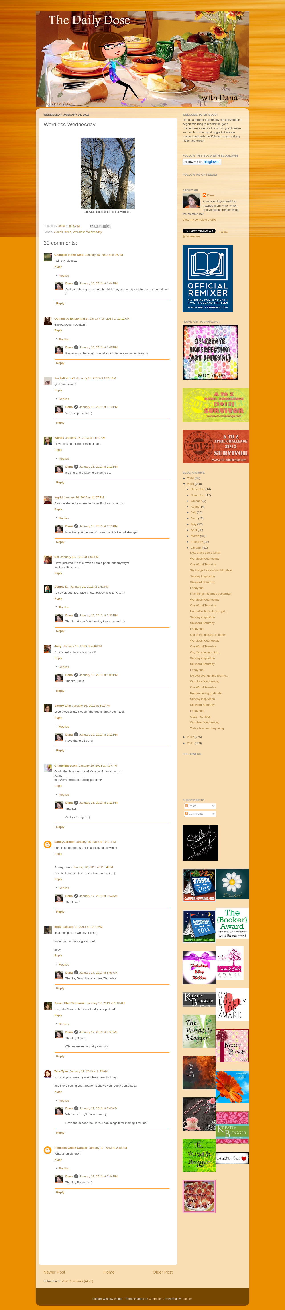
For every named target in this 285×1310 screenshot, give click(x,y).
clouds (58, 232)
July (194, 512)
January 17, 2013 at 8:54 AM (98, 896)
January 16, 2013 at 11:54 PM (93, 867)
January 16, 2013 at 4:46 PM (82, 646)
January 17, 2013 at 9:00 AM (98, 1108)
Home (108, 1272)
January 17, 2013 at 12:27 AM (82, 926)
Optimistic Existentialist (71, 318)
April (194, 530)
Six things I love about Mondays (211, 570)
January (196, 547)
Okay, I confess (200, 716)
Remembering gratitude (206, 693)
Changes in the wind (68, 254)
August (196, 506)
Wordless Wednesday (87, 232)
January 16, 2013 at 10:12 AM (109, 318)
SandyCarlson (64, 841)
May (194, 524)
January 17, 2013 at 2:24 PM (98, 1176)
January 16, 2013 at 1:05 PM (98, 347)
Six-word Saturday (202, 582)
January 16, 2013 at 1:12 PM (98, 466)
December (198, 489)
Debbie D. (61, 586)
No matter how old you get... (209, 611)
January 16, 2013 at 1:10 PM (98, 407)
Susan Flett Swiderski (70, 1003)
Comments (194, 813)
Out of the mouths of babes (208, 634)
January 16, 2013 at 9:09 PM (98, 675)
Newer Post (54, 1272)
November (198, 495)
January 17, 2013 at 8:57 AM (98, 1032)
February (197, 541)
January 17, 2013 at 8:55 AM (98, 972)
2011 (191, 743)
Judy (58, 646)
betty (57, 926)
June (194, 518)
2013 (191, 484)
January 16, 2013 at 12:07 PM (84, 497)
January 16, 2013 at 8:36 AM (104, 254)
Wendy (59, 437)
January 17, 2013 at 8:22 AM (89, 1071)
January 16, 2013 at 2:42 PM (89, 586)
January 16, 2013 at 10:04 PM (96, 841)
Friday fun (197, 588)
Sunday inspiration (202, 576)
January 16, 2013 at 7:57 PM (98, 765)
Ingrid (58, 497)
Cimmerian (156, 1298)
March (195, 536)
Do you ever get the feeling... (209, 675)
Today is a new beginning (207, 728)
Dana (62, 225)
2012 (191, 737)
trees (68, 232)
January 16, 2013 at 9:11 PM (98, 734)
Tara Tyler (61, 1071)
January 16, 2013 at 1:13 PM (98, 526)
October (196, 501)
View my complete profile (199, 219)
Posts (190, 806)
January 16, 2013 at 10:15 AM (96, 378)
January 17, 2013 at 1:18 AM (106, 1003)
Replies (64, 275)
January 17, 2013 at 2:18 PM (108, 1147)
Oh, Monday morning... (205, 652)
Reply (58, 266)
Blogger (187, 1298)
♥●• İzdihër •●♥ (64, 378)
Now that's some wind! (205, 552)
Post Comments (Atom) (77, 1281)
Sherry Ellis (62, 705)
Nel (56, 557)
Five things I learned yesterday (210, 593)
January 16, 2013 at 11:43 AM (85, 437)
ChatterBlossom (65, 765)
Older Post (163, 1272)
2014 (191, 478)
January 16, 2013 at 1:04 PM (98, 283)
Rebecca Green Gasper (71, 1147)
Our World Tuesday (203, 564)
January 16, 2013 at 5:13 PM (91, 705)
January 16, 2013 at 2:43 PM (98, 615)
